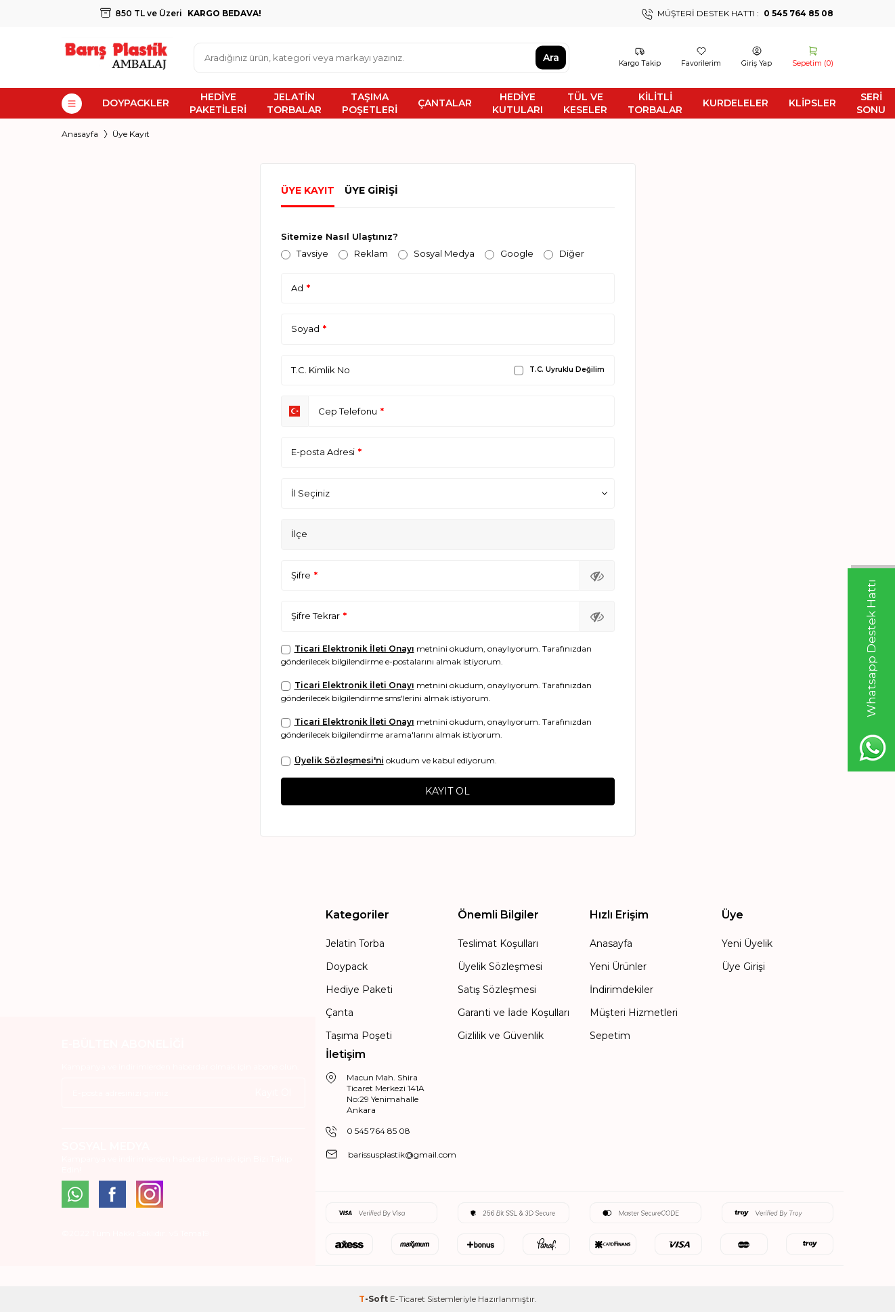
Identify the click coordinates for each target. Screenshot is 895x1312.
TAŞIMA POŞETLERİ (369, 103)
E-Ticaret (407, 1299)
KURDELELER (735, 103)
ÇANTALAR (445, 103)
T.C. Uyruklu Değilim (559, 370)
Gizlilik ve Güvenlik (501, 1036)
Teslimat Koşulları (498, 943)
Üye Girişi (371, 190)
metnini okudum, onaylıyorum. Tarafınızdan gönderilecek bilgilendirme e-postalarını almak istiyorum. (436, 654)
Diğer (564, 253)
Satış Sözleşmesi (497, 989)
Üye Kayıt (307, 190)
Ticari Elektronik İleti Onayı (354, 648)
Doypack (347, 966)
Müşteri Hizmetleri (634, 1013)
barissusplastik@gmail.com (402, 1154)
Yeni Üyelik (747, 943)
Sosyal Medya (436, 253)
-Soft (374, 1299)
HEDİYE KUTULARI (517, 103)
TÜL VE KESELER (585, 103)
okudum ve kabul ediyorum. (389, 760)
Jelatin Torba (355, 943)
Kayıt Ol (273, 1092)
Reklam (363, 253)
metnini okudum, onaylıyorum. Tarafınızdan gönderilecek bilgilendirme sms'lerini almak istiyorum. (436, 691)
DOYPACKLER (135, 103)
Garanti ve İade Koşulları (513, 1013)
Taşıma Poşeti (359, 1036)
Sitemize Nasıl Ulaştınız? (339, 236)
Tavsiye (304, 253)
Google (509, 253)
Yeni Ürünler (618, 966)
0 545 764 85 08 (378, 1131)
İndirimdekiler (621, 989)
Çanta (339, 1013)
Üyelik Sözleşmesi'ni (339, 760)
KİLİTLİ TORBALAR (655, 103)
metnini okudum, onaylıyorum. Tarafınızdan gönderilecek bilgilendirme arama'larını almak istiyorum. (436, 728)
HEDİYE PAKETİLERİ (218, 103)
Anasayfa (80, 134)
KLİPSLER (812, 103)
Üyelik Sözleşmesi (500, 966)
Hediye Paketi (359, 989)
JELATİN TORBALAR (294, 103)
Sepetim (610, 1036)
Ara (551, 57)
